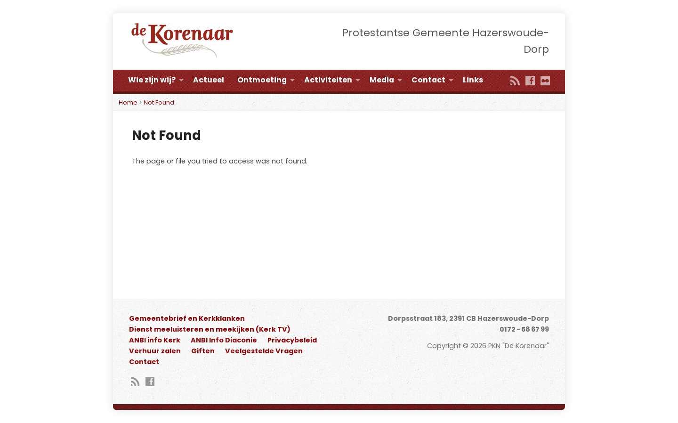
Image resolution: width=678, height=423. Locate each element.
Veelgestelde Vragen (264, 351)
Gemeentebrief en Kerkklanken (187, 318)
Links (473, 79)
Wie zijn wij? (152, 79)
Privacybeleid (292, 340)
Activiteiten (328, 79)
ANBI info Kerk (154, 340)
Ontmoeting (262, 79)
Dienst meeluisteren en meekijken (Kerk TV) (210, 329)
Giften (203, 351)
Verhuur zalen (155, 351)
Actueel (208, 79)
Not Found (159, 102)
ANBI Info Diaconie (224, 340)
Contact (428, 79)
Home (128, 102)
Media (382, 79)
